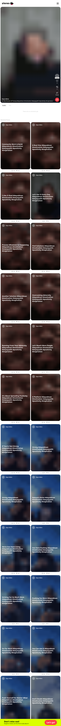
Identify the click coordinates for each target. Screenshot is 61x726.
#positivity (42, 101)
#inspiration (49, 101)
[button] (51, 722)
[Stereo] (8, 3)
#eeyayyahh (35, 101)
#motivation (27, 101)
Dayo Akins (5, 99)
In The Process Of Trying (9, 101)
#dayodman (20, 101)
